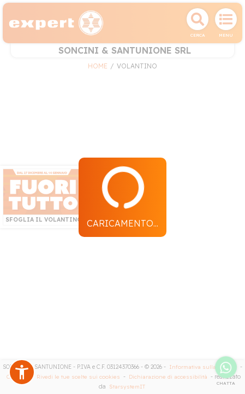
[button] (22, 372)
